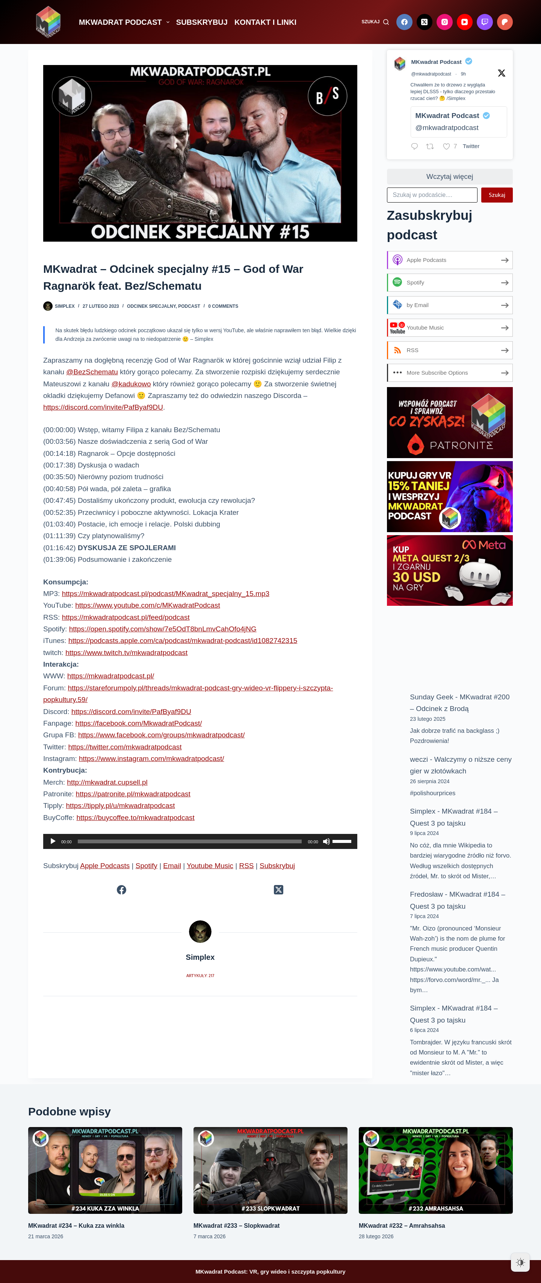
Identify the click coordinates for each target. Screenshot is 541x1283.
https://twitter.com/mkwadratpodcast (125, 747)
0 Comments (223, 306)
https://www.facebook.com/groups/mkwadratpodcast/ (161, 735)
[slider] (190, 841)
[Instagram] (445, 22)
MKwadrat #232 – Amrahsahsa (402, 1225)
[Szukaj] (375, 22)
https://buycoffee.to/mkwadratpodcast (135, 818)
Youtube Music (210, 866)
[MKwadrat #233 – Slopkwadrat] (270, 1170)
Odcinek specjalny (151, 306)
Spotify (146, 866)
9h (463, 74)
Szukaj (497, 194)
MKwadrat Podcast (436, 62)
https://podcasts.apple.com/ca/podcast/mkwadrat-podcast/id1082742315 (182, 641)
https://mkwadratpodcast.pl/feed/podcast (126, 617)
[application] (200, 841)
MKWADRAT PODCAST (125, 22)
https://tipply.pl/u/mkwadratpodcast (120, 805)
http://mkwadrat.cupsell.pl (107, 782)
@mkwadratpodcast (431, 74)
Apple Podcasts (105, 866)
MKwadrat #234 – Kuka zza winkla (76, 1225)
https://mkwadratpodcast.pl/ (110, 676)
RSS (246, 866)
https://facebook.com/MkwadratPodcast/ (139, 723)
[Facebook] (404, 22)
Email (172, 866)
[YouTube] (465, 22)
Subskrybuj (277, 866)
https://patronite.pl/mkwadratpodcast (133, 794)
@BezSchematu (92, 372)
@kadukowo (131, 384)
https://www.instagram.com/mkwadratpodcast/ (151, 759)
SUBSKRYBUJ (202, 22)
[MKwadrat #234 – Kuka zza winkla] (105, 1170)
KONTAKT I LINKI (265, 22)
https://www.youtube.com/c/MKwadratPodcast (147, 605)
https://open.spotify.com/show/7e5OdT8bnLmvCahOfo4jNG (163, 629)
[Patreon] (505, 22)
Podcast (189, 306)
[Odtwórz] (53, 841)
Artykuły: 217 (200, 975)
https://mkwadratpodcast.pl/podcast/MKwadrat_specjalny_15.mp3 (165, 594)
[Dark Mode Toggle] (520, 1262)
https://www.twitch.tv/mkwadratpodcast (126, 653)
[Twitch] (485, 22)
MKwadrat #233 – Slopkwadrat (236, 1225)
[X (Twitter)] (425, 22)
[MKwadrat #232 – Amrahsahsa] (436, 1170)
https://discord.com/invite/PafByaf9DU (103, 407)
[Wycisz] (326, 841)
